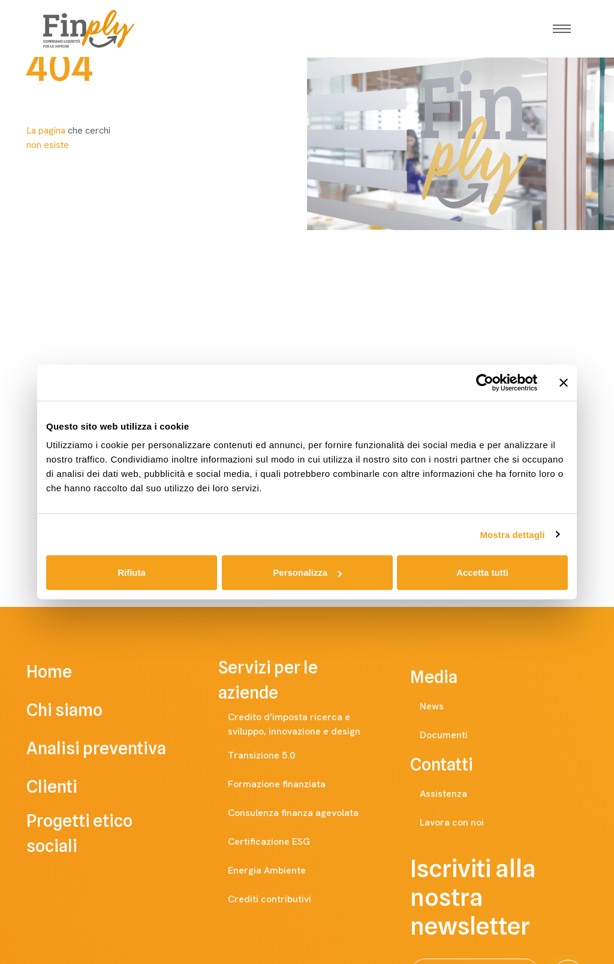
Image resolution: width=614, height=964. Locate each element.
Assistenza (455, 794)
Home (66, 671)
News (444, 706)
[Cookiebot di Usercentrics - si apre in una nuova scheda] (484, 382)
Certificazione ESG (281, 842)
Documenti (456, 735)
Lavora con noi (464, 823)
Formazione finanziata (289, 784)
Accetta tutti (482, 572)
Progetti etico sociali (115, 833)
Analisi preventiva (113, 748)
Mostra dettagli (512, 534)
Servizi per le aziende (307, 680)
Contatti (453, 764)
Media (445, 677)
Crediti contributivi (281, 899)
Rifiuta (132, 572)
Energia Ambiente (279, 871)
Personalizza (307, 572)
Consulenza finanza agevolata (305, 813)
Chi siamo (81, 710)
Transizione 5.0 (273, 755)
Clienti (68, 786)
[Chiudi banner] (563, 382)
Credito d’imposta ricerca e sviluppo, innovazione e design (312, 724)
